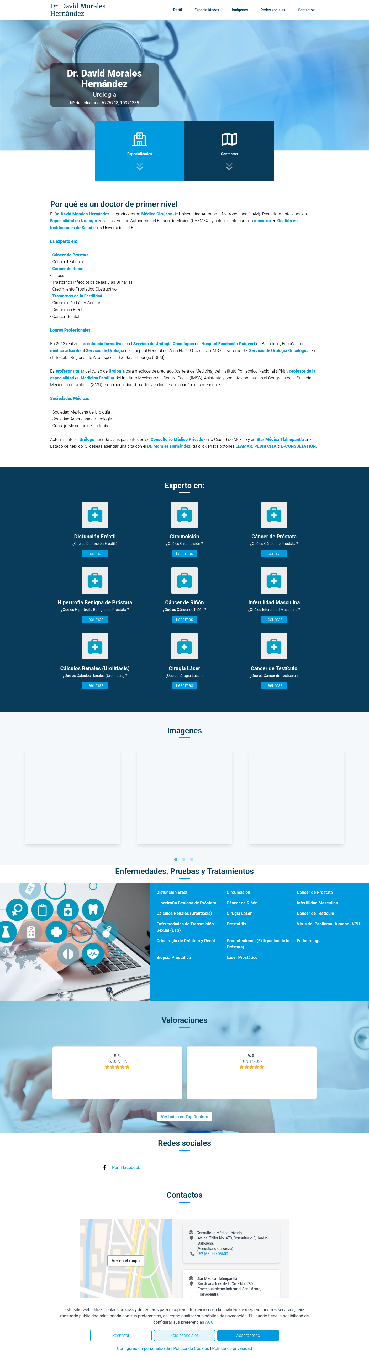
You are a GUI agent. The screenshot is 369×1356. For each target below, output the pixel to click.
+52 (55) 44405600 (212, 1254)
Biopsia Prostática (173, 957)
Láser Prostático (241, 957)
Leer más (94, 553)
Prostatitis (236, 923)
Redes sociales (273, 10)
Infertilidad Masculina (317, 902)
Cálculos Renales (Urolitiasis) (184, 913)
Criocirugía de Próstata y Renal (185, 940)
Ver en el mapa (126, 1260)
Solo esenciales (184, 1335)
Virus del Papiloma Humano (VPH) (329, 923)
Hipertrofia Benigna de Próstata (186, 902)
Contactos (306, 10)
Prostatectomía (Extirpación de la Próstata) (257, 944)
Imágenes (240, 10)
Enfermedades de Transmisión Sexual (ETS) (185, 927)
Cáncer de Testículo (315, 913)
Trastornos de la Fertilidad (77, 295)
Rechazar (120, 1335)
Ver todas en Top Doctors (184, 1116)
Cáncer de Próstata (315, 892)
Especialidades (206, 10)
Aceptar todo (248, 1335)
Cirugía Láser (239, 913)
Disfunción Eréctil (173, 892)
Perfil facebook (126, 1167)
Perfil (177, 10)
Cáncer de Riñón (241, 902)
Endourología (309, 940)
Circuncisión (238, 892)
